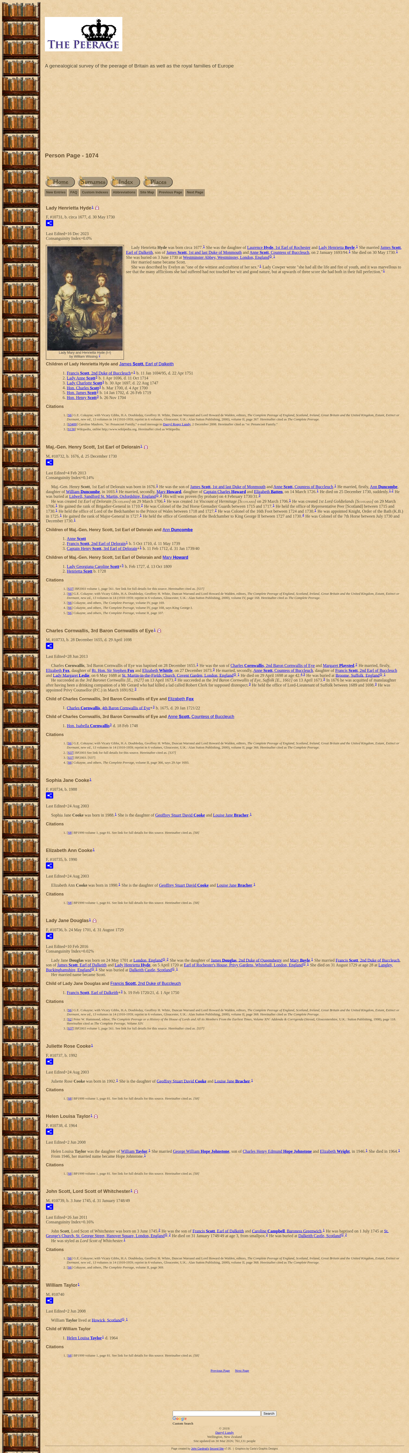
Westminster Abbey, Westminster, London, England (226, 257)
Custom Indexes (95, 192)
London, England (148, 960)
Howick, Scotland (107, 1320)
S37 (70, 589)
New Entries (55, 192)
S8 (69, 833)
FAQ (73, 192)
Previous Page (170, 192)
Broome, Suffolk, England (357, 675)
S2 (69, 1019)
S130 (71, 429)
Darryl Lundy (224, 1432)
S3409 (72, 424)
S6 (69, 415)
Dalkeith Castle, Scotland (150, 970)
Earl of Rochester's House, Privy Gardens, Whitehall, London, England (243, 965)
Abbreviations (124, 192)
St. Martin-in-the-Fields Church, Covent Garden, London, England (177, 675)
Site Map (147, 192)
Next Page (195, 192)
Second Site (217, 1448)
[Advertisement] (224, 111)
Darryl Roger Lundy (176, 424)
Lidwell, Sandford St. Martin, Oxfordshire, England (112, 496)
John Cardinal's (200, 1448)
